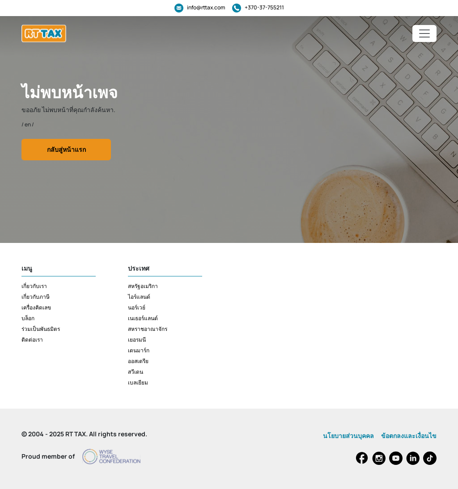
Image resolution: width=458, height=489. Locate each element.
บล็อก (27, 318)
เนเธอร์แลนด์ (143, 318)
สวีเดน (135, 372)
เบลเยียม (138, 382)
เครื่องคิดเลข (36, 307)
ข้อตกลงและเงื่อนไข (409, 435)
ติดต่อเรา (32, 339)
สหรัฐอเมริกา (143, 286)
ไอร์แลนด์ (139, 297)
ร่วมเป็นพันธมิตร (40, 329)
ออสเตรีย (138, 361)
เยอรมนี (137, 339)
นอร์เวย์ (136, 307)
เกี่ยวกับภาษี (35, 297)
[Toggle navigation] (424, 33)
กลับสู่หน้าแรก (66, 149)
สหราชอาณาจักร (147, 329)
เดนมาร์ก (138, 350)
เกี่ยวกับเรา (34, 286)
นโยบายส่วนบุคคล (348, 435)
